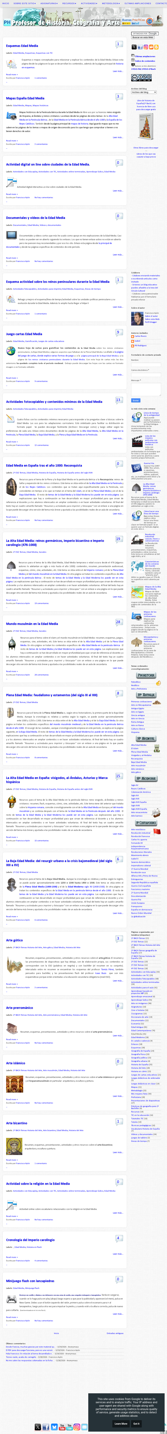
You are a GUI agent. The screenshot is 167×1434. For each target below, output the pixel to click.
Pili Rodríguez (141, 346)
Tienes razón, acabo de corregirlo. (21, 1357)
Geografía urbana (139, 1061)
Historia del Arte (73, 948)
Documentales (20, 225)
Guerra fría (136, 900)
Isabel (137, 341)
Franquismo (136, 907)
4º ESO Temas (137, 969)
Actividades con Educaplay (25, 172)
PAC (139, 69)
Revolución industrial (140, 833)
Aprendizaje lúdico (94, 172)
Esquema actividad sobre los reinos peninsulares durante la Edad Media (57, 282)
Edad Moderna (138, 1038)
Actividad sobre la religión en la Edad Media (38, 1184)
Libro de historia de (146, 101)
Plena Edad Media (27, 435)
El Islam (134, 749)
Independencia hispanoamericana (140, 848)
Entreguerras (137, 879)
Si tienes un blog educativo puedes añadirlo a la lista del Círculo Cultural (144, 288)
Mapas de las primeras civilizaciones (150, 614)
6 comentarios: (42, 920)
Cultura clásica (138, 729)
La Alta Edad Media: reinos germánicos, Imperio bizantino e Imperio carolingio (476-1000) (152, 489)
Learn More (121, 1424)
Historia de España (47, 473)
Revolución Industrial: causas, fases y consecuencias (152, 538)
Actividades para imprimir (49, 289)
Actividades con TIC (47, 172)
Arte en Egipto (137, 712)
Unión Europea (138, 903)
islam (78, 491)
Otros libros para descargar (146, 148)
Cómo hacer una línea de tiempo (151, 512)
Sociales (42, 552)
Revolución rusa (138, 873)
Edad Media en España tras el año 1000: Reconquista (44, 465)
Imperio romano (95, 570)
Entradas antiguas (115, 1333)
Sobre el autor (151, 316)
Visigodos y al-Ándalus (141, 755)
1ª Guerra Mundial (139, 869)
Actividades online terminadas (71, 172)
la (40, 887)
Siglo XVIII (135, 806)
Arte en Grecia (137, 719)
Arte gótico (14, 940)
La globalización (138, 917)
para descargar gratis (146, 110)
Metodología (111, 3)
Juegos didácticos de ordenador (145, 1078)
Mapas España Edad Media (25, 98)
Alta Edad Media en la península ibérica (101, 645)
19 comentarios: (42, 603)
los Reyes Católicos (35, 487)
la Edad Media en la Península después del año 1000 (94, 811)
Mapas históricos (40, 106)
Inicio (5, 3)
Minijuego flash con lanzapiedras (30, 1281)
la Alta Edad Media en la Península (105, 483)
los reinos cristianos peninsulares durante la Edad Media (56, 359)
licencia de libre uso (146, 107)
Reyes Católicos (138, 789)
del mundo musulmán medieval (65, 724)
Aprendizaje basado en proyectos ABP (141, 992)
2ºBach (152, 69)
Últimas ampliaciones (138, 3)
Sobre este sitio (25, 3)
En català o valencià (140, 1041)
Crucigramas (137, 1014)
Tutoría (134, 1122)
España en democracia (141, 910)
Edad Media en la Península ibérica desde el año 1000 (79, 120)
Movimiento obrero (139, 855)
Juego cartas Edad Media (24, 334)
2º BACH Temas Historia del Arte (27, 948)
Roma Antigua (137, 722)
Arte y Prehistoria (139, 689)
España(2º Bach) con (146, 104)
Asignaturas (49, 3)
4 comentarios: (42, 1261)
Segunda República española (144, 883)
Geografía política (139, 1058)
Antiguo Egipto (137, 709)
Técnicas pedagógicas (141, 1126)
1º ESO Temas (137, 942)
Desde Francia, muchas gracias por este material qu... (31, 1347)
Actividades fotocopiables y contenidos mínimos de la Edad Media (54, 402)
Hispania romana (36, 807)
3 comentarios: (42, 144)
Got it (136, 1424)
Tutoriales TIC (137, 1119)
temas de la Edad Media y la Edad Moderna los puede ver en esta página (83, 495)
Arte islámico (15, 1063)
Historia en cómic (139, 1072)
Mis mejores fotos (139, 1094)
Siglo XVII (135, 799)
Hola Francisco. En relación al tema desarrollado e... (29, 1354)
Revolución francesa (140, 836)
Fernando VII (137, 843)
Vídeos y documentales (50, 225)
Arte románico (137, 769)
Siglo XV (134, 785)
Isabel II (134, 859)
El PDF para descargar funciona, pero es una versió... (30, 1350)
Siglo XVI (135, 796)
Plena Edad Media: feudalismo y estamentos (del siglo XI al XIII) (51, 695)
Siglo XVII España (139, 802)
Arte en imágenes (139, 1004)
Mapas (28, 106)
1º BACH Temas (138, 938)
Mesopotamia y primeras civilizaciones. (151, 639)
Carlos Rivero (140, 336)
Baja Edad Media (47, 435)
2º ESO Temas (19, 473)
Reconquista (137, 759)
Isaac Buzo (101, 973)
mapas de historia (79, 124)
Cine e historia (137, 1010)
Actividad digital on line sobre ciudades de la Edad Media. (48, 164)
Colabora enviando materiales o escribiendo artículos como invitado (145, 279)
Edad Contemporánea (141, 1031)
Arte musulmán (50, 1071)
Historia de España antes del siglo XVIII (75, 473)
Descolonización (138, 896)
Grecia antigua (138, 715)
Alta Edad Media (90, 431)
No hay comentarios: (44, 198)
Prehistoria (136, 1097)
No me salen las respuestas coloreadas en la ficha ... (30, 1361)
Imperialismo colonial (141, 866)
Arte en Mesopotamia (141, 705)
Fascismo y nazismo (140, 889)
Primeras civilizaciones (141, 702)
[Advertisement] (65, 1391)
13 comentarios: (42, 445)
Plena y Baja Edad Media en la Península (78, 435)
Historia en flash (34, 1247)
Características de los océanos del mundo (152, 564)
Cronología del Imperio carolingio (30, 1240)
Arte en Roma (137, 726)
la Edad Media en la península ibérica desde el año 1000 (83, 890)
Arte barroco (136, 816)
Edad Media (18, 53)
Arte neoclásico (138, 830)
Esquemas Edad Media (22, 46)
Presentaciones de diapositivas (145, 1101)
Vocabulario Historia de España (145, 1129)
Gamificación (31, 341)
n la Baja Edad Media (27, 732)
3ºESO (145, 69)
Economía (135, 1024)
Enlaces (134, 1044)
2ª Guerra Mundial (139, 893)
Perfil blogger (151, 322)
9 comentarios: (42, 381)
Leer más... (118, 71)
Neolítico (135, 686)
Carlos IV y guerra (139, 840)
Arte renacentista (139, 813)
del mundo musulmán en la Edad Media (47, 574)
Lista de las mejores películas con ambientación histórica (151, 440)
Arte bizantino (16, 1123)
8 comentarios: (42, 758)
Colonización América (141, 792)
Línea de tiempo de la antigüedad (152, 414)
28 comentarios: (42, 675)
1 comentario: (41, 78)
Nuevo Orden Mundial (141, 913)
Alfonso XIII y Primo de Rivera (144, 876)
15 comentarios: (42, 841)
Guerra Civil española (141, 886)
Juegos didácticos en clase (143, 1084)
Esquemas (30, 53)
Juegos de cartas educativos (51, 341)
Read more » (12, 75)
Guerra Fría (149, 463)
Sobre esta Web (152, 319)
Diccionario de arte (139, 1017)
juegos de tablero (139, 1138)
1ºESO (134, 69)
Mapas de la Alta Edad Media (153, 588)
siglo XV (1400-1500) (86, 887)
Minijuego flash (32, 1288)
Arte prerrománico (19, 1008)
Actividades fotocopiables (25, 289)
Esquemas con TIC (44, 53)
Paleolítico (135, 682)
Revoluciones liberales (141, 852)
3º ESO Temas (137, 965)
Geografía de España (140, 1051)
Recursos (70, 3)
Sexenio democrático (141, 862)
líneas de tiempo (93, 289)
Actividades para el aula (142, 988)
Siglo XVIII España (139, 809)
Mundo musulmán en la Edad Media (32, 624)
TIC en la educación (140, 1115)
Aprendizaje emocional (141, 997)
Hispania (135, 732)
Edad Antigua (137, 1027)
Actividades (89, 3)
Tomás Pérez (107, 969)
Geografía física (138, 1054)
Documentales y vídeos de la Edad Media (35, 218)
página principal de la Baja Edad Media (99, 356)
